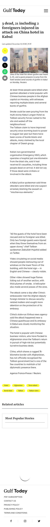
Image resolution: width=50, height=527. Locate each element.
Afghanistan (18, 385)
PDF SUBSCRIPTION (13, 497)
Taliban (20, 391)
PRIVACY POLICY (11, 505)
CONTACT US (10, 501)
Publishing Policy (13, 509)
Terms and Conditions (15, 513)
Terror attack (32, 385)
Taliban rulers (33, 391)
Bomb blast (8, 391)
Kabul (6, 385)
